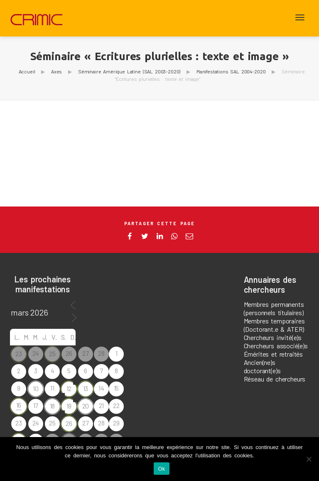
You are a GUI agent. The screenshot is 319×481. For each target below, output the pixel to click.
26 (69, 423)
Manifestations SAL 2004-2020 (231, 71)
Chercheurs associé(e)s (276, 346)
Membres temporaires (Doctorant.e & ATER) (274, 325)
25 (52, 353)
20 (85, 406)
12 (69, 388)
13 (85, 388)
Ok (161, 469)
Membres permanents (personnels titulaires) (274, 308)
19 (69, 406)
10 (36, 388)
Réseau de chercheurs (275, 379)
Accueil (27, 71)
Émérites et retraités (273, 354)
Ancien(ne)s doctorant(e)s (262, 366)
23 (18, 353)
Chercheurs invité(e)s (273, 337)
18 (52, 406)
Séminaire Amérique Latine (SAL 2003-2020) (129, 71)
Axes (56, 71)
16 (19, 405)
